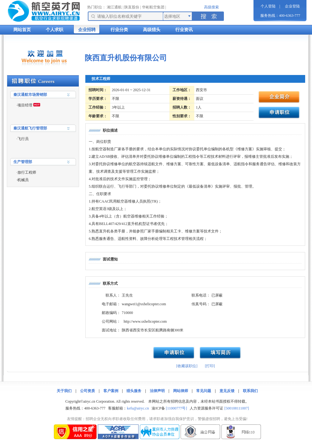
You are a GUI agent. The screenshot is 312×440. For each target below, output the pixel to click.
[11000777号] (176, 408)
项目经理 (24, 105)
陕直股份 (131, 7)
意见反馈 (227, 391)
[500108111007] (236, 408)
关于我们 (64, 391)
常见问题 (203, 391)
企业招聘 (87, 29)
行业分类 (119, 29)
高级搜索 (211, 7)
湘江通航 (114, 7)
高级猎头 (151, 29)
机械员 (23, 180)
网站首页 (22, 29)
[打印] (210, 366)
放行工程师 (26, 172)
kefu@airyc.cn (138, 408)
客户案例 (110, 391)
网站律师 (180, 391)
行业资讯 (184, 29)
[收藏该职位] (186, 366)
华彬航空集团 (153, 7)
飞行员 (23, 139)
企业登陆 (292, 6)
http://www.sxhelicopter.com (145, 321)
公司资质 (87, 391)
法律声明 (157, 391)
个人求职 (54, 29)
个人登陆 (268, 6)
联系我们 (250, 391)
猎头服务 (133, 391)
